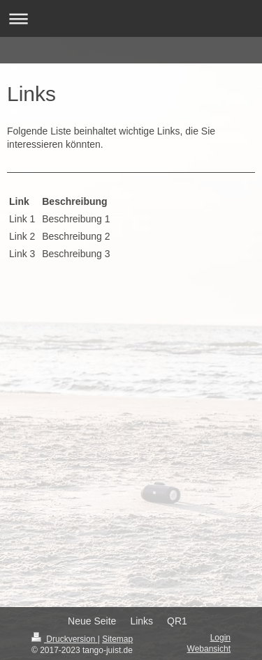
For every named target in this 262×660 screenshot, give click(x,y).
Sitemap (117, 639)
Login (220, 638)
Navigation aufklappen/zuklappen (131, 18)
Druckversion (64, 639)
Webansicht (209, 649)
